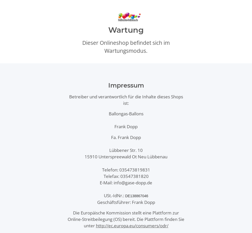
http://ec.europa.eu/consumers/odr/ (132, 226)
